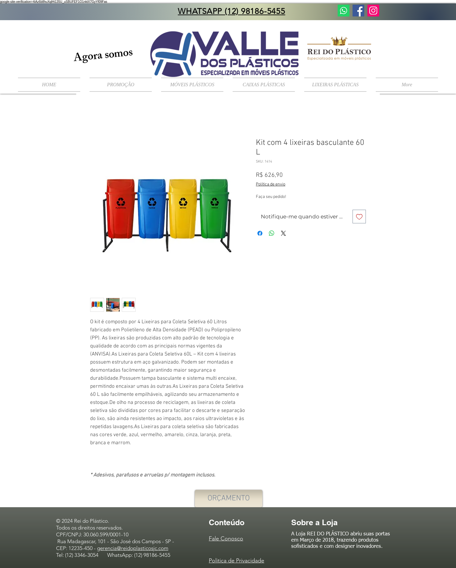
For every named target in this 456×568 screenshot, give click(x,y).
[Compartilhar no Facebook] (260, 233)
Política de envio (270, 184)
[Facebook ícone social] (358, 10)
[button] (192, 85)
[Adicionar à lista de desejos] (359, 216)
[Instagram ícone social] (373, 10)
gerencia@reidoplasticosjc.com (132, 548)
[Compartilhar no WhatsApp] (271, 233)
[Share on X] (283, 233)
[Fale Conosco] (343, 10)
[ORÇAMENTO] (228, 498)
